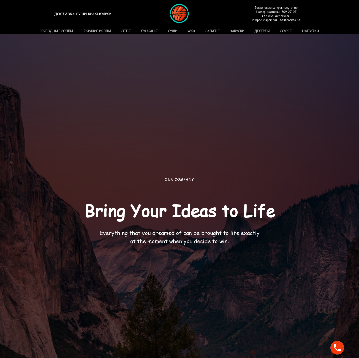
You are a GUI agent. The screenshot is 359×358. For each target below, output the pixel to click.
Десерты (262, 31)
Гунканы (149, 31)
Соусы (286, 31)
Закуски (237, 31)
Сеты (126, 31)
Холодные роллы (56, 31)
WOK (191, 31)
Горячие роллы (97, 31)
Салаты (212, 31)
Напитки (310, 31)
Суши (172, 31)
